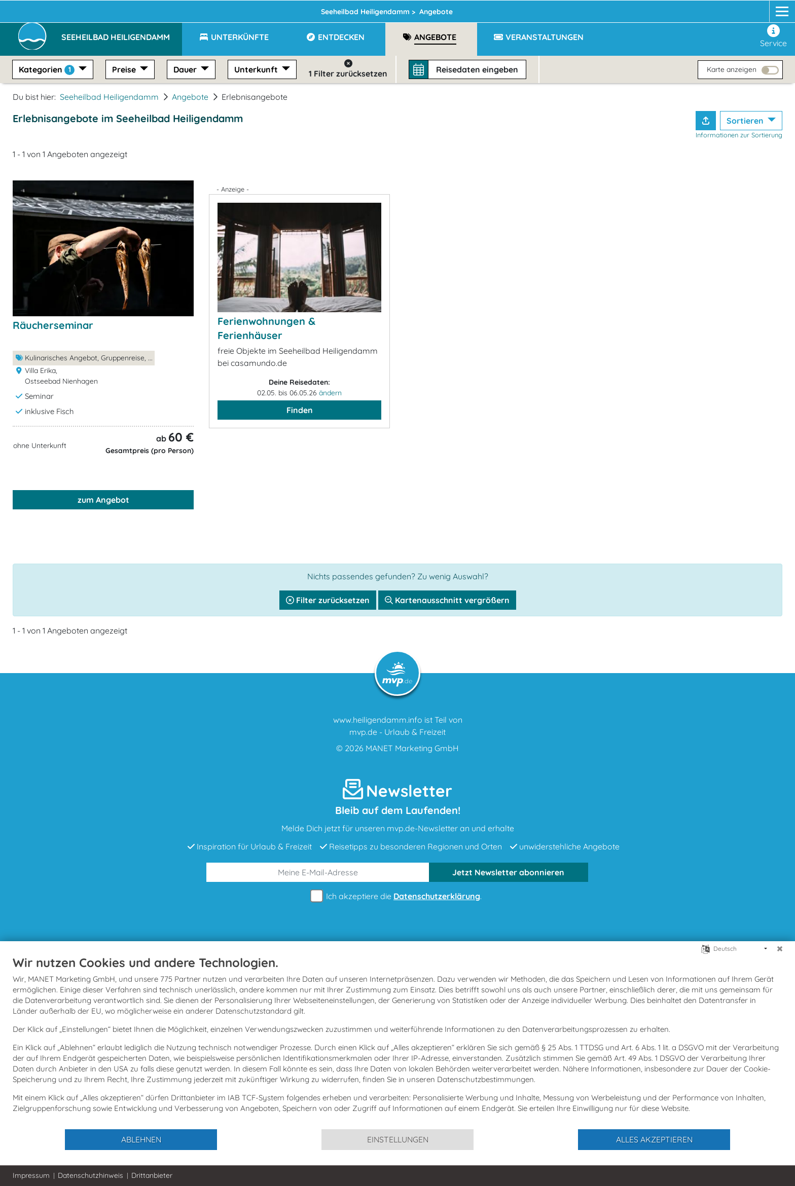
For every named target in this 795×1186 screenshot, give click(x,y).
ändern (330, 392)
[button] (121, 32)
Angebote (190, 97)
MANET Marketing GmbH (412, 748)
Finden (299, 410)
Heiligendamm (211, 8)
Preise (125, 69)
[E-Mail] (317, 872)
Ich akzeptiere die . (397, 896)
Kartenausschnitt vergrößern (447, 600)
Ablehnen (141, 1139)
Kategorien (48, 69)
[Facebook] (734, 8)
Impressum (31, 1175)
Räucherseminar (53, 325)
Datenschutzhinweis (90, 1175)
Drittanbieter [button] (151, 1175)
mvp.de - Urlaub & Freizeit (397, 732)
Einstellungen (397, 1139)
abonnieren (508, 872)
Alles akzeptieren (654, 1139)
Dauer (186, 69)
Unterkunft (257, 69)
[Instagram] (753, 8)
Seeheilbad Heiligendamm (109, 97)
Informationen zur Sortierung (739, 135)
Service (773, 36)
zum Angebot (103, 500)
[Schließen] (779, 948)
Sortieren (746, 121)
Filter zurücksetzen (328, 600)
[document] (397, 1041)
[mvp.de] (773, 8)
